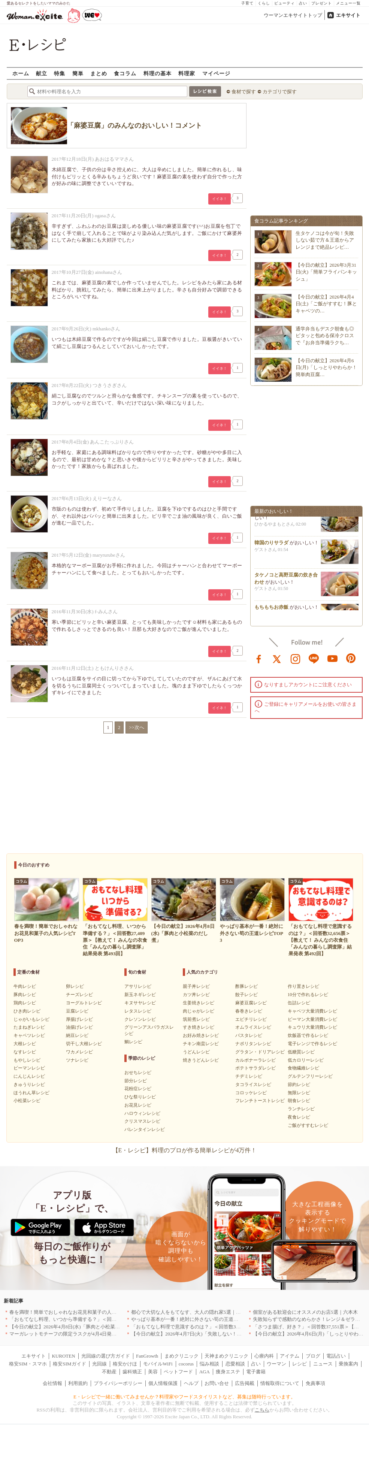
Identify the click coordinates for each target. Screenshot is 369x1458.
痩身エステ (228, 1371)
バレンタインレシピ (144, 1129)
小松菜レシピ (26, 1100)
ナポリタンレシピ (253, 1043)
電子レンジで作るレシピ (312, 1043)
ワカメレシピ (79, 1052)
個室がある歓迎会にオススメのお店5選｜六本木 (305, 1312)
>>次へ (136, 727)
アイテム (289, 1356)
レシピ (299, 1364)
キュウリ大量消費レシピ (312, 1027)
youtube (332, 658)
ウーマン (276, 1364)
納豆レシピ (77, 1035)
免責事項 (315, 1383)
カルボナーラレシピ (255, 1060)
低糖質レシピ (301, 1052)
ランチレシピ (301, 1108)
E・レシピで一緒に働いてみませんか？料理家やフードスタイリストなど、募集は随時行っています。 (184, 1397)
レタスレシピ (137, 1011)
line (314, 658)
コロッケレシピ (251, 1092)
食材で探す (244, 91)
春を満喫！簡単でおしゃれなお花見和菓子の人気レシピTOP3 (76, 1312)
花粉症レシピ (137, 1088)
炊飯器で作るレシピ (308, 1035)
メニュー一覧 (348, 3)
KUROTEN (63, 1356)
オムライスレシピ (253, 1027)
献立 (41, 73)
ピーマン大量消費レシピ (312, 1019)
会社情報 (52, 1383)
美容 (153, 1371)
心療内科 (264, 1356)
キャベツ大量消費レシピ (312, 1011)
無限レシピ (299, 1092)
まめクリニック (181, 1356)
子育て (247, 3)
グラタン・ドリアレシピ (260, 1052)
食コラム (125, 73)
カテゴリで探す (280, 91)
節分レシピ (135, 1080)
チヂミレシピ (248, 1076)
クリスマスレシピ (142, 1121)
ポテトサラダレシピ (255, 1068)
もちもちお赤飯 (271, 609)
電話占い (336, 1356)
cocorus (186, 1364)
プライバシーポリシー (118, 1383)
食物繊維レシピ (303, 1068)
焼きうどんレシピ (201, 1060)
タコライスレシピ (253, 1084)
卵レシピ (75, 986)
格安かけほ (125, 1364)
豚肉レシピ (24, 994)
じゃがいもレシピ (31, 1019)
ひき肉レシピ (26, 1011)
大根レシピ (24, 1043)
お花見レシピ (137, 1105)
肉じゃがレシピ (198, 1011)
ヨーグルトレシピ (84, 1002)
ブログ (313, 1356)
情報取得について (279, 1383)
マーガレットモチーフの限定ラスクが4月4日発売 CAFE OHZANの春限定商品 (95, 1334)
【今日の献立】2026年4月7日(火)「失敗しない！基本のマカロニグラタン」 (213, 1334)
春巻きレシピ (248, 1011)
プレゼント (321, 3)
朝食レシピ (299, 1100)
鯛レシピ (133, 1041)
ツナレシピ (77, 1060)
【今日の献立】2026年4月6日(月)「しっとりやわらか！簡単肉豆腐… (326, 367)
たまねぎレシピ (29, 1027)
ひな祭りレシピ (140, 1096)
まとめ (98, 73)
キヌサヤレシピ (140, 1002)
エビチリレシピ (251, 1019)
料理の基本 (157, 73)
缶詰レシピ (299, 1002)
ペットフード (178, 1371)
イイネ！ (219, 199)
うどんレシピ (196, 1052)
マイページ (216, 73)
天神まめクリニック (226, 1356)
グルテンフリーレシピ (310, 1076)
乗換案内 (348, 1364)
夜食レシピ (299, 1117)
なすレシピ (24, 1052)
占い (303, 3)
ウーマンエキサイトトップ (293, 15)
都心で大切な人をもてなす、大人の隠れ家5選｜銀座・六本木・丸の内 (208, 1312)
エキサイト (348, 15)
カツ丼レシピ (196, 994)
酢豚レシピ (246, 986)
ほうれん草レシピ (31, 1092)
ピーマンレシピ (29, 1068)
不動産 (109, 1371)
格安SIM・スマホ (28, 1364)
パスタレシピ (248, 1035)
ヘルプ (191, 1383)
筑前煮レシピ (196, 1019)
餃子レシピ (246, 994)
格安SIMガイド (69, 1364)
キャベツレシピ (29, 1035)
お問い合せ (217, 1383)
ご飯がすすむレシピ (308, 1125)
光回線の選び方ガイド (105, 1356)
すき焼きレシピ (198, 1027)
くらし (264, 3)
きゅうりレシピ (29, 1084)
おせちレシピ (137, 1072)
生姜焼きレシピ (198, 1002)
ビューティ (284, 3)
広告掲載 (244, 1383)
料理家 (186, 73)
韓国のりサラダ (271, 544)
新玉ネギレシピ (140, 994)
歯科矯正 (132, 1371)
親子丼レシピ (196, 986)
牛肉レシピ (24, 986)
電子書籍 (256, 1371)
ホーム (20, 73)
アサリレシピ (137, 986)
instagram (295, 658)
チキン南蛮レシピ (201, 1043)
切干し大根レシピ (84, 1043)
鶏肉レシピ (24, 1002)
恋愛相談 (235, 1364)
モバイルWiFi (157, 1364)
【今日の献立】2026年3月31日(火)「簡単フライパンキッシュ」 (326, 271)
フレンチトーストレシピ (260, 1100)
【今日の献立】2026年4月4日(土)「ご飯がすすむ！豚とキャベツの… (326, 303)
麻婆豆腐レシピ (251, 1002)
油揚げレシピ (79, 1027)
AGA (204, 1371)
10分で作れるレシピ (308, 994)
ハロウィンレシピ (142, 1113)
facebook (258, 658)
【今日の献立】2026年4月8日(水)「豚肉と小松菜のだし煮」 (74, 1327)
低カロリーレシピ (306, 1060)
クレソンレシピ (140, 1019)
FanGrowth (147, 1356)
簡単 (78, 73)
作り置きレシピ (303, 986)
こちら (262, 1410)
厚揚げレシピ (79, 1019)
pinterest (351, 658)
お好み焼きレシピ (201, 1035)
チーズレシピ (79, 994)
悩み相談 (209, 1364)
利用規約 (78, 1383)
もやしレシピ (26, 1060)
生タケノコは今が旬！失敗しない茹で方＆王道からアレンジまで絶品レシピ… (325, 239)
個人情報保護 (163, 1383)
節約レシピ (299, 1084)
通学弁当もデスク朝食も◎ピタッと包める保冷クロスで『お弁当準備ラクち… (325, 335)
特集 (59, 73)
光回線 (99, 1364)
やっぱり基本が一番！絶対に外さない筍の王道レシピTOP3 (195, 1319)
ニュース (323, 1364)
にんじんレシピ (29, 1076)
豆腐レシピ (77, 1011)
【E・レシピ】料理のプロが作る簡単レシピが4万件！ (184, 1150)
